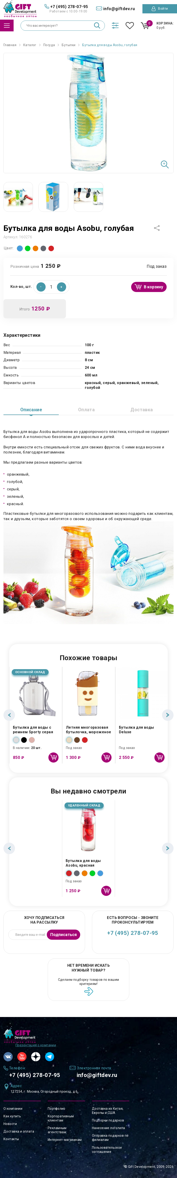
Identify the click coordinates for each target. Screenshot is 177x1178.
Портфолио (56, 1108)
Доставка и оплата (18, 1131)
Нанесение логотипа (108, 1128)
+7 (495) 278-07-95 (132, 933)
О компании (12, 1108)
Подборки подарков (108, 1120)
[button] (61, 287)
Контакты (11, 1139)
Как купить (12, 1116)
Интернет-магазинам (65, 1140)
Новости (10, 1124)
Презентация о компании (35, 1045)
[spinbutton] (51, 287)
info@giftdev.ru (97, 1075)
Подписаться (63, 934)
